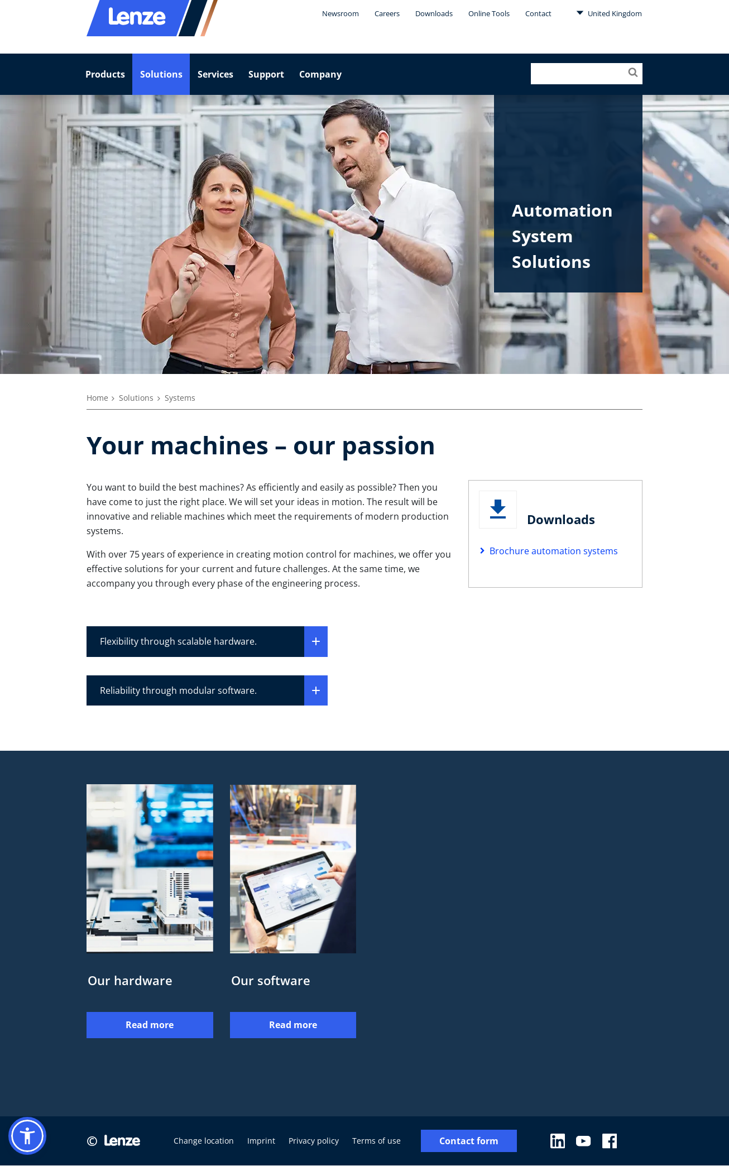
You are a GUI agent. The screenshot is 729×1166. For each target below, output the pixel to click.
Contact (538, 13)
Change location (204, 1141)
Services (215, 74)
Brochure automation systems (554, 551)
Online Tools (489, 13)
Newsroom (340, 13)
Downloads (434, 13)
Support (266, 74)
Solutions (161, 74)
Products (105, 74)
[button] (27, 1136)
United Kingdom (609, 12)
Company (320, 74)
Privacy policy (314, 1141)
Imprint (261, 1141)
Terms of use (376, 1141)
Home (97, 397)
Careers (387, 13)
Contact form (468, 1141)
